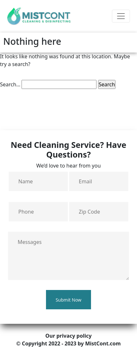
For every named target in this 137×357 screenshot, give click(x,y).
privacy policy (73, 335)
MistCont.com (103, 343)
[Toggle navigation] (121, 16)
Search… (10, 84)
